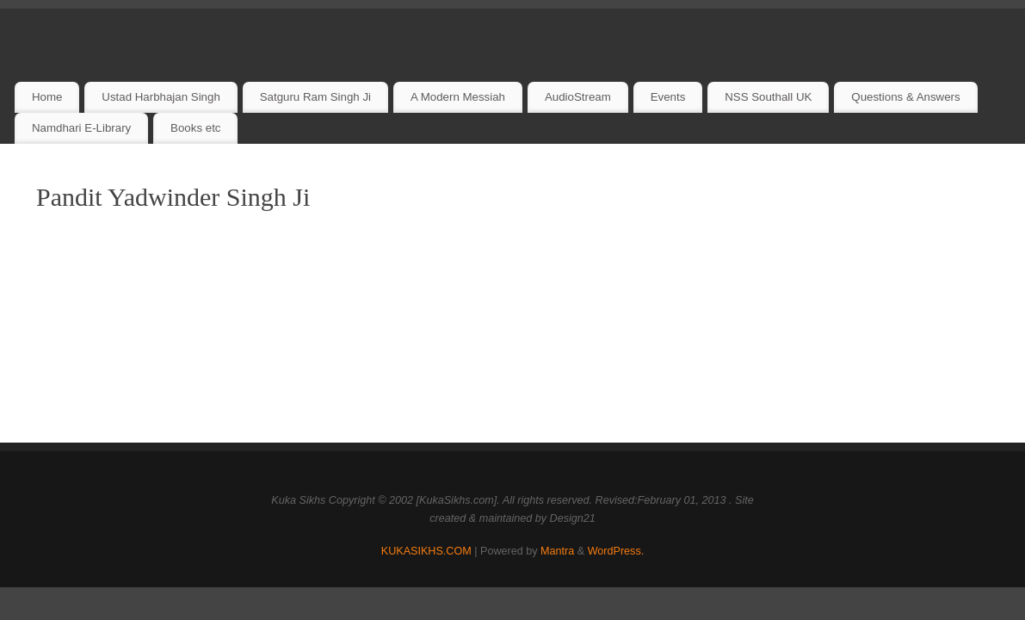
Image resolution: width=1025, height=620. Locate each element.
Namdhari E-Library (81, 127)
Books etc (195, 127)
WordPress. (616, 551)
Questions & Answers (905, 96)
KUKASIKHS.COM (426, 551)
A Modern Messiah (458, 96)
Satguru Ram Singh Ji (315, 96)
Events (668, 96)
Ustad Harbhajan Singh (161, 96)
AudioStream (578, 96)
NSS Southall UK (768, 96)
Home (47, 96)
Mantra (557, 551)
